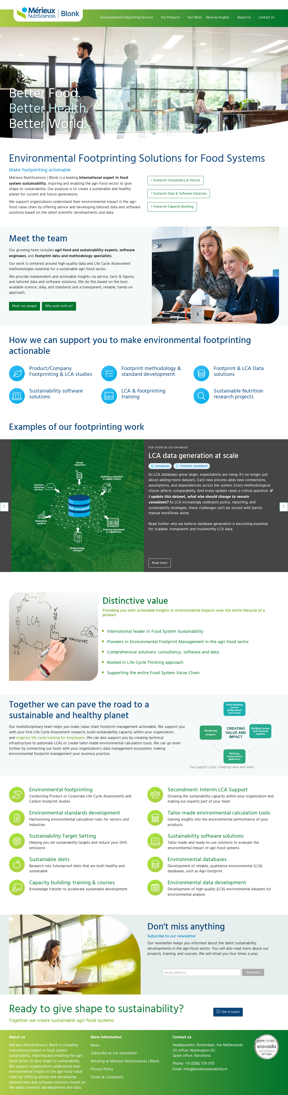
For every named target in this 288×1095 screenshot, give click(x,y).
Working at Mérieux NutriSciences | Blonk (125, 1061)
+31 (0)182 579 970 (199, 1063)
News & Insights (217, 17)
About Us (244, 17)
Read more (159, 563)
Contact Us (266, 17)
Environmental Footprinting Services (126, 17)
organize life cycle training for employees (50, 738)
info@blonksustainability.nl (205, 1069)
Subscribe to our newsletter (114, 1053)
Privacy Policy (102, 1069)
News (95, 1045)
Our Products (170, 17)
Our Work (195, 17)
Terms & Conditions (107, 1077)
